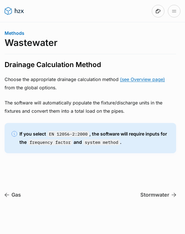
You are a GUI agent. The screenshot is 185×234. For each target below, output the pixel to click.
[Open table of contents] (174, 11)
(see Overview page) (142, 79)
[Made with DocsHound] (158, 11)
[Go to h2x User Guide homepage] (14, 11)
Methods (14, 33)
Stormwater (158, 195)
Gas (13, 195)
